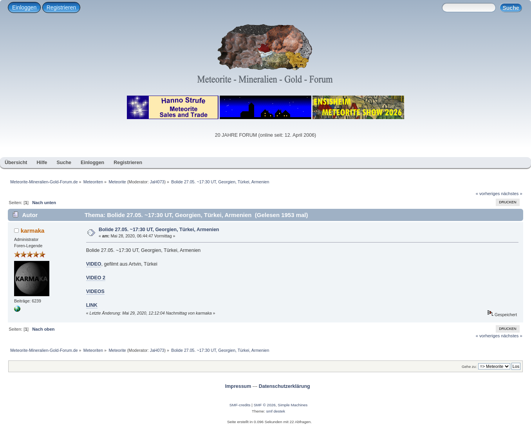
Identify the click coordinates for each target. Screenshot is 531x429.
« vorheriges (488, 193)
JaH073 (157, 181)
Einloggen (24, 7)
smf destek (275, 411)
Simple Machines (292, 405)
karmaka (33, 230)
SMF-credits (240, 405)
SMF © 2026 (265, 405)
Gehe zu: (469, 366)
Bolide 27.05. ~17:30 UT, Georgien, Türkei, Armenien (159, 229)
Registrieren (61, 7)
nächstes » (511, 193)
